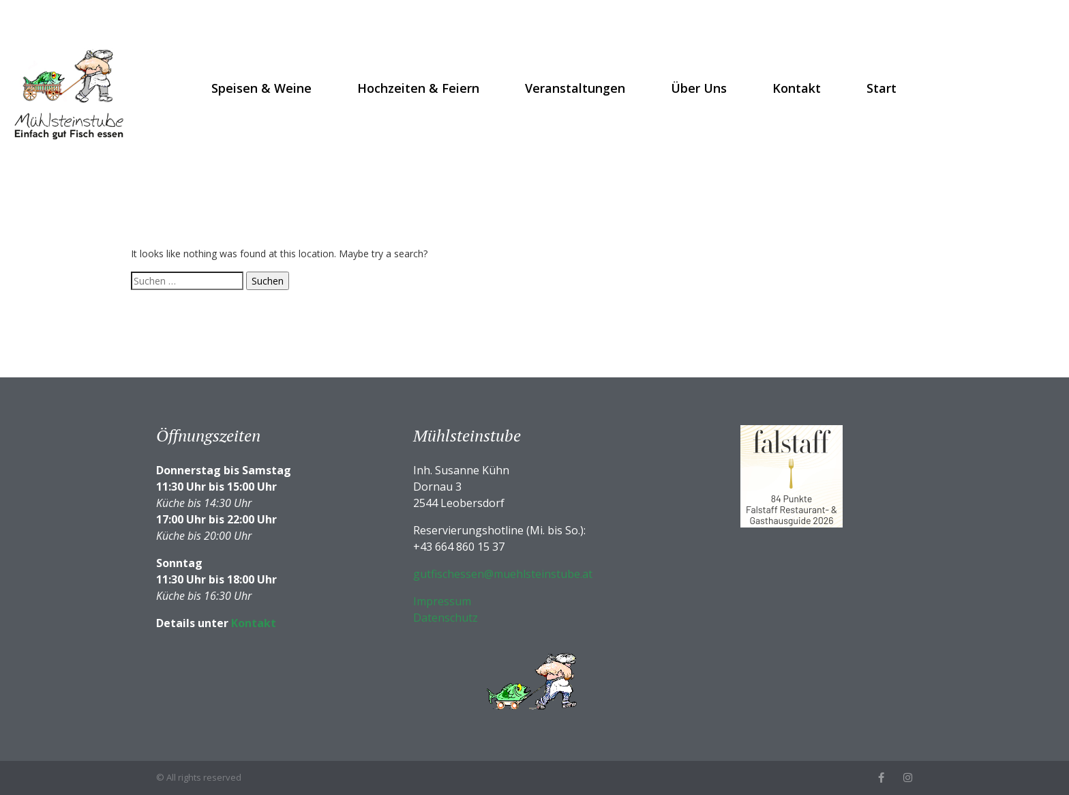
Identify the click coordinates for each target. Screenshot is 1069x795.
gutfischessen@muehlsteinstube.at (502, 573)
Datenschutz (445, 617)
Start (882, 88)
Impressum (442, 601)
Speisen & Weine (261, 88)
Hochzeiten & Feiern (418, 88)
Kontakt (796, 88)
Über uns (699, 88)
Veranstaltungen (575, 88)
